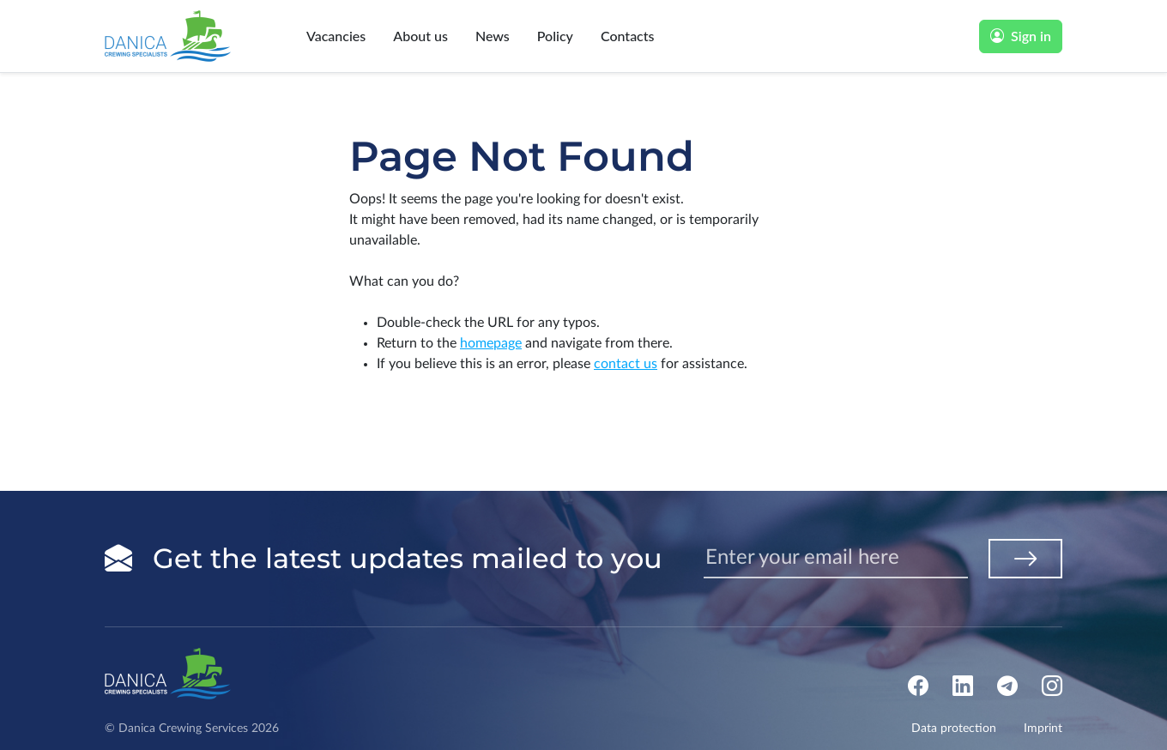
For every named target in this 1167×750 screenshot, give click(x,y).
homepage (491, 343)
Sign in (1020, 35)
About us (420, 35)
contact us (625, 364)
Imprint (1043, 729)
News (492, 35)
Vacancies (336, 35)
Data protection (953, 729)
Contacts (628, 35)
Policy (555, 35)
